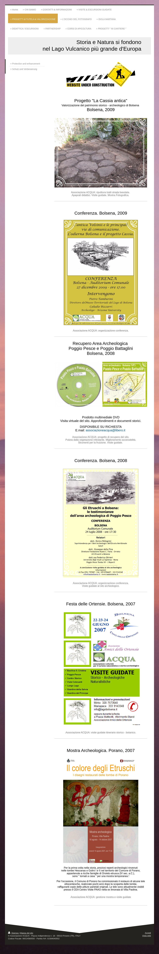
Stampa (13, 933)
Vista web (146, 935)
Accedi (148, 933)
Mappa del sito (26, 933)
